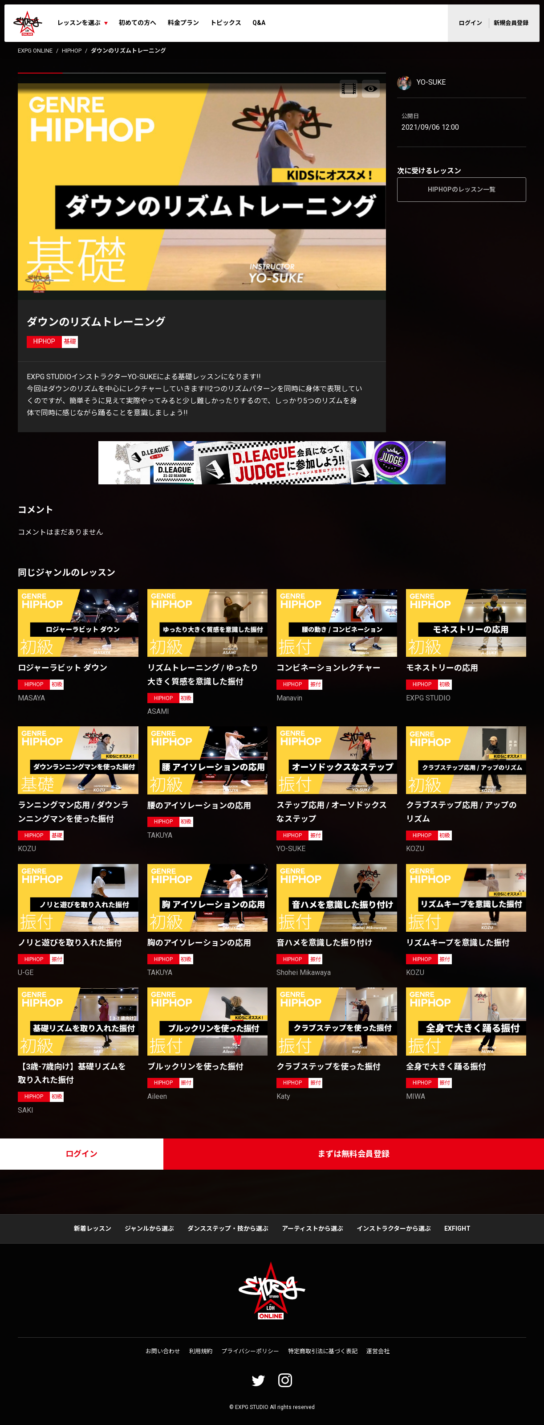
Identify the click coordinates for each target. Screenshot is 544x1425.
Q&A (258, 22)
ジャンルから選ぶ (149, 1228)
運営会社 (378, 1351)
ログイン (470, 23)
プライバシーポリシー (250, 1351)
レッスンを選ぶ (79, 22)
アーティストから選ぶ (312, 1228)
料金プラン (183, 22)
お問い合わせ (163, 1351)
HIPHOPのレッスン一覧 (461, 189)
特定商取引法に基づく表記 (322, 1351)
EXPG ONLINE (35, 50)
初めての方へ (137, 22)
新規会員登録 (511, 23)
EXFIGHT (457, 1228)
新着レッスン (92, 1228)
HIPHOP (71, 50)
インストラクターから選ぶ (394, 1228)
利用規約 (200, 1351)
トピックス (225, 22)
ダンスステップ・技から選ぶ (227, 1228)
